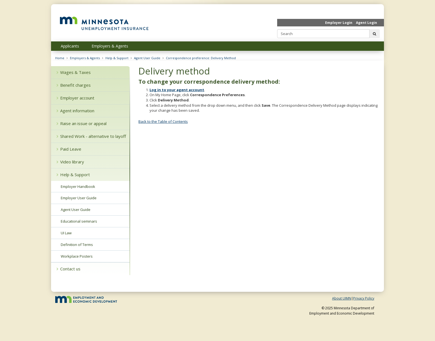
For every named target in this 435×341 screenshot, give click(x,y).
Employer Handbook (78, 186)
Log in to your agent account (177, 89)
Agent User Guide (147, 58)
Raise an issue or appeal (82, 123)
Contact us (68, 269)
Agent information (75, 110)
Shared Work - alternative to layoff (91, 136)
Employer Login (338, 22)
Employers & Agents (85, 58)
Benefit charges (74, 85)
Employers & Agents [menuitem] (110, 46)
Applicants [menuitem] (70, 46)
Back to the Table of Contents (163, 121)
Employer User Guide (79, 197)
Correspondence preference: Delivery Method (201, 58)
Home (59, 58)
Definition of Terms (77, 244)
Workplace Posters (77, 256)
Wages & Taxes (74, 72)
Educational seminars (79, 221)
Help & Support (116, 58)
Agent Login (366, 22)
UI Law (66, 232)
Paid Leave (69, 149)
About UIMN (341, 298)
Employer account (75, 98)
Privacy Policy (363, 298)
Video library (70, 162)
